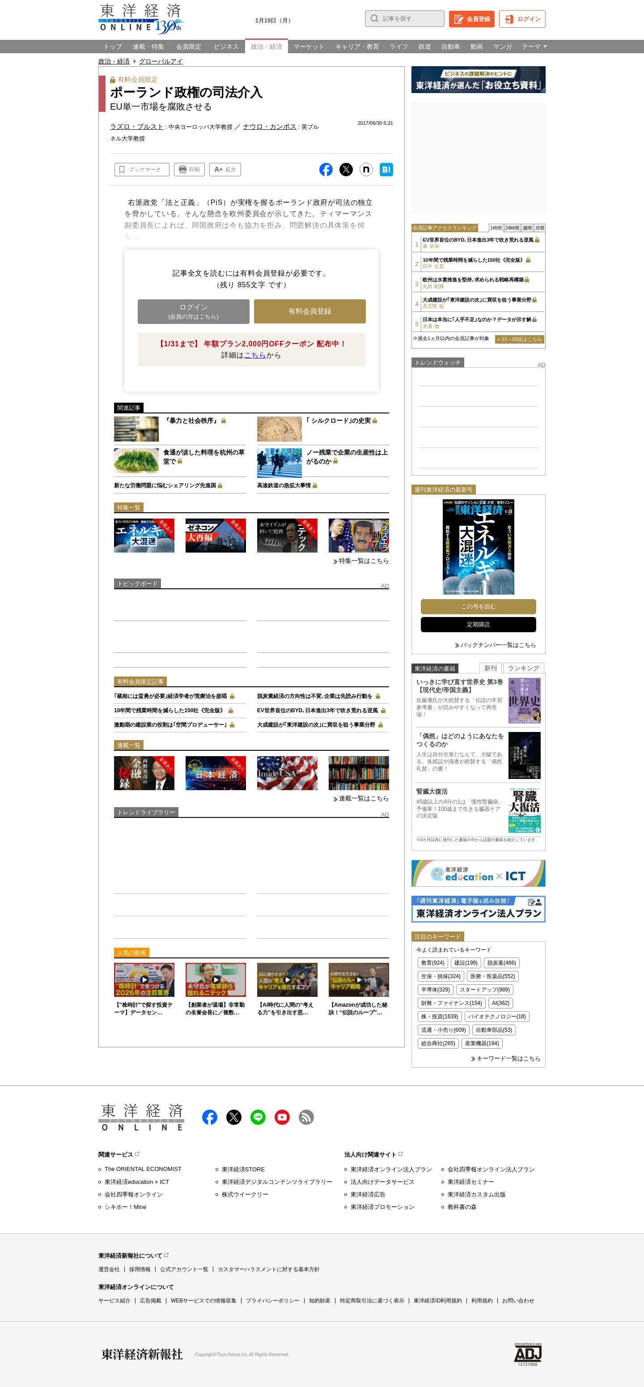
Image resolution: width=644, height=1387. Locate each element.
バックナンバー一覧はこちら (498, 645)
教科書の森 (462, 1207)
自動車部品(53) (494, 1030)
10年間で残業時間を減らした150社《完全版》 (169, 710)
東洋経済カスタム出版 (477, 1194)
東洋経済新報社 (142, 1354)
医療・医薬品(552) (492, 976)
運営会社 (109, 1269)
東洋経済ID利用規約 (438, 1300)
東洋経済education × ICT (137, 1182)
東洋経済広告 (368, 1194)
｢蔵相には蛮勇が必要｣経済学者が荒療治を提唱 (170, 696)
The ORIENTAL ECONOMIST (143, 1169)
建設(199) (466, 963)
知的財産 (319, 1300)
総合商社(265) (438, 1043)
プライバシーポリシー (273, 1300)
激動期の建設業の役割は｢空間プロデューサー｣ (170, 725)
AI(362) (500, 1003)
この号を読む (478, 606)
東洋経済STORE (243, 1169)
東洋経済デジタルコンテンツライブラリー (277, 1182)
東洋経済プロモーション (383, 1207)
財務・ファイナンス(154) (451, 1003)
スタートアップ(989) (485, 990)
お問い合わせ (518, 1300)
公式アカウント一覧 (184, 1269)
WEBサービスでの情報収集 (204, 1300)
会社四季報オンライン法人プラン (491, 1169)
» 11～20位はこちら (519, 339)
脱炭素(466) (501, 963)
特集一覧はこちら (364, 560)
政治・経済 (114, 61)
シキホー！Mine (125, 1207)
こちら (255, 355)
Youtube (282, 1117)
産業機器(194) (482, 1043)
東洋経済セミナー (471, 1182)
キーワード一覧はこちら (509, 1058)
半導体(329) (435, 990)
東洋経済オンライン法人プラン (391, 1169)
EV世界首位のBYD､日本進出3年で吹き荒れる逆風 (317, 710)
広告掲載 (150, 1300)
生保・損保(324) (441, 976)
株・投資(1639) (439, 1016)
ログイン (529, 19)
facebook (209, 1117)
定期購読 (478, 624)
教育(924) (433, 963)
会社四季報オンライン (134, 1194)
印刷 (194, 169)
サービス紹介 (114, 1300)
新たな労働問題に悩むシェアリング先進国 (165, 485)
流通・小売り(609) (443, 1030)
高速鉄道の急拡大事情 (284, 485)
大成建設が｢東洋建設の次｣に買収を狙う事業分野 (316, 725)
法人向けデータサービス (383, 1182)
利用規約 (482, 1300)
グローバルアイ (161, 61)
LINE (258, 1117)
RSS (306, 1117)
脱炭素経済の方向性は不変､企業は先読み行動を (315, 696)
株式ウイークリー (245, 1194)
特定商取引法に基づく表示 (372, 1300)
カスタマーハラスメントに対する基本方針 (269, 1269)
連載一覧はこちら (364, 798)
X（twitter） (234, 1117)
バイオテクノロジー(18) (497, 1016)
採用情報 (140, 1269)
